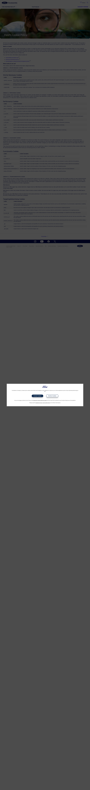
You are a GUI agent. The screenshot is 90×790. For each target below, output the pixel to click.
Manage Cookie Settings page (39, 400)
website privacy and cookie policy (43, 402)
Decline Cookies (52, 396)
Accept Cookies (37, 396)
